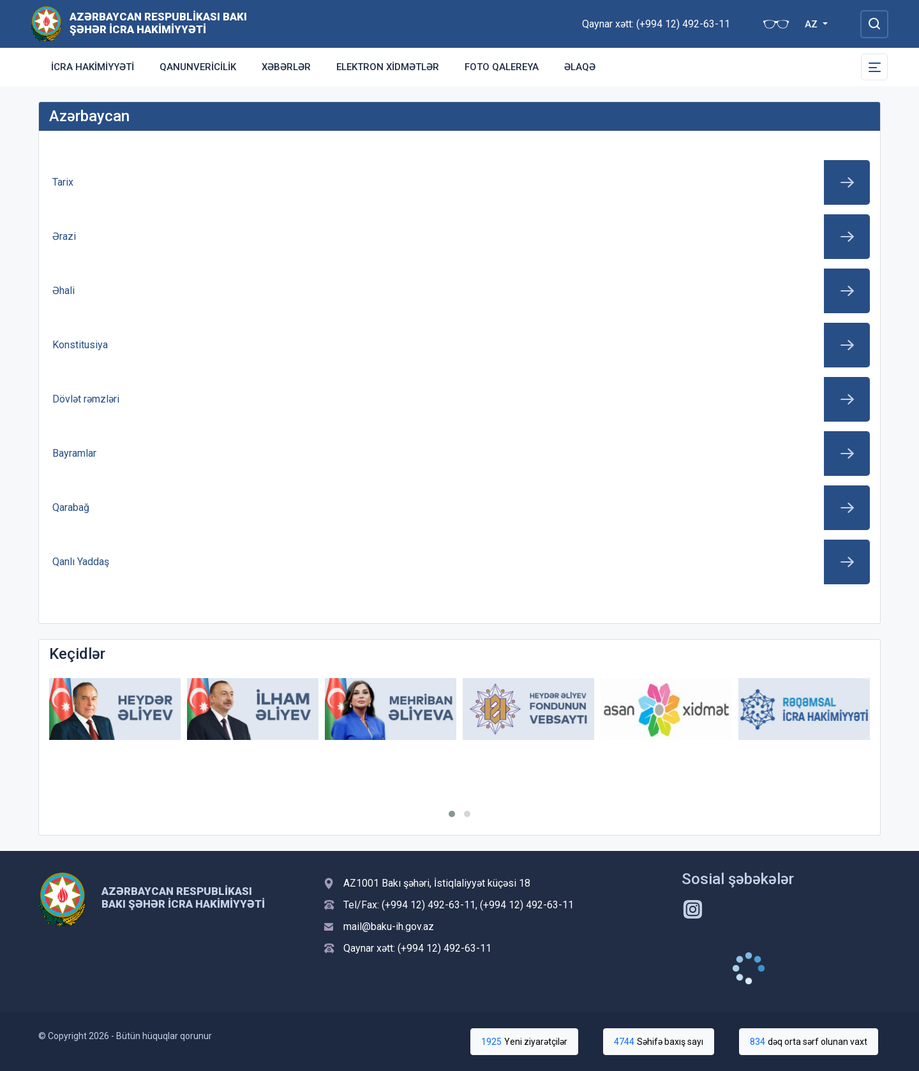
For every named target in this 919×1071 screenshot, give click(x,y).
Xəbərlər (286, 67)
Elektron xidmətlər (387, 67)
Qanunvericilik (198, 67)
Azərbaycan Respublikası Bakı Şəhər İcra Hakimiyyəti (158, 23)
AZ (812, 24)
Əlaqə (579, 67)
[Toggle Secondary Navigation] (874, 67)
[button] (451, 814)
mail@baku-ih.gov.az (388, 926)
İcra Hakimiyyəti (92, 67)
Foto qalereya (502, 67)
